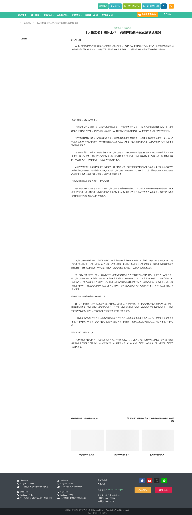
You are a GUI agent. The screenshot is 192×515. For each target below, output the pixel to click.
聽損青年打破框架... (87, 455)
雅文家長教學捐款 (151, 6)
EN (164, 6)
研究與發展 (107, 15)
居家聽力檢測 (91, 15)
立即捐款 (168, 14)
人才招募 (101, 484)
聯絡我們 (103, 6)
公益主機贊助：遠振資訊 (97, 513)
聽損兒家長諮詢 (149, 14)
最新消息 (27, 23)
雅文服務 (35, 15)
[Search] (171, 6)
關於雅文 (22, 15)
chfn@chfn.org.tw (115, 489)
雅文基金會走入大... (157, 455)
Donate (24, 39)
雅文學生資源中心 (132, 6)
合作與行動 (62, 15)
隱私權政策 (102, 480)
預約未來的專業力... (122, 455)
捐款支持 (48, 15)
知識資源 (76, 15)
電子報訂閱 (116, 6)
